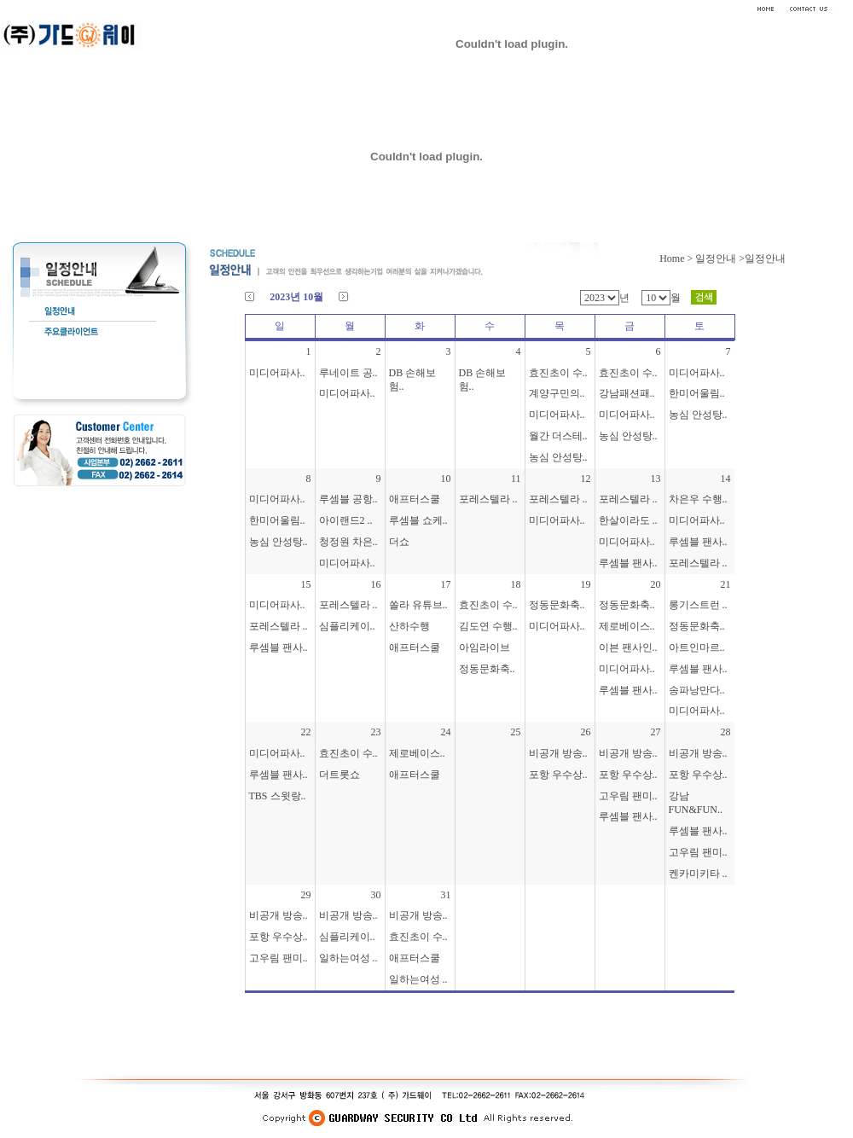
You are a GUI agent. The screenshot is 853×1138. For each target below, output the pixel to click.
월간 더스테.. (558, 436)
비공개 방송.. (558, 753)
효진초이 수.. (558, 373)
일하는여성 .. (348, 958)
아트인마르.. (697, 647)
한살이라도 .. (628, 520)
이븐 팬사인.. (628, 647)
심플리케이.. (347, 626)
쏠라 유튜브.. (418, 605)
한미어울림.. (697, 393)
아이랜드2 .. (346, 520)
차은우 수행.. (698, 499)
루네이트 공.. (348, 373)
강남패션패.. (627, 393)
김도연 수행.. (488, 626)
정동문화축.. (487, 669)
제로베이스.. (627, 626)
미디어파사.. (277, 373)
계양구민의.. (557, 393)
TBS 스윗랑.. (277, 796)
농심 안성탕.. (558, 457)
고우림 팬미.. (628, 796)
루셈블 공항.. (348, 499)
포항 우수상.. (558, 775)
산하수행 (409, 626)
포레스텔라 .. (488, 499)
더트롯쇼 (339, 775)
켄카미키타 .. (698, 874)
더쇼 (399, 542)
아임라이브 (484, 647)
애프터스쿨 (414, 499)
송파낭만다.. (697, 690)
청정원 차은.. (348, 542)
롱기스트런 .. (698, 605)
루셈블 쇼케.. (418, 520)
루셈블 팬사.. (628, 563)
